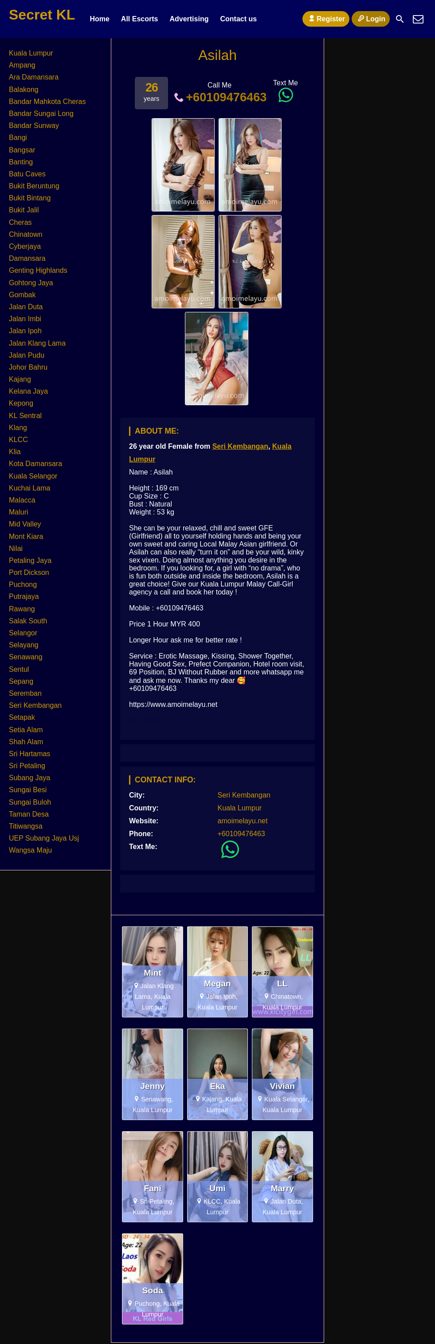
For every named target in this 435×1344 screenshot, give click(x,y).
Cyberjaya (25, 246)
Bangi (18, 137)
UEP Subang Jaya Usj (44, 838)
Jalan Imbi (25, 319)
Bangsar (22, 150)
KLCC (18, 439)
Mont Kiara (26, 536)
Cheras (20, 222)
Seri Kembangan (240, 446)
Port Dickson (29, 572)
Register (326, 19)
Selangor (23, 633)
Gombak (22, 295)
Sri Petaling (27, 766)
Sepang (21, 681)
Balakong (24, 89)
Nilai (16, 548)
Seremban (25, 693)
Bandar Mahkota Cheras (47, 101)
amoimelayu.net (243, 821)
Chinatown (26, 234)
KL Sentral (25, 415)
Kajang (20, 379)
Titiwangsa (26, 826)
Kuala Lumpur (240, 808)
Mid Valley (25, 524)
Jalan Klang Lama (37, 343)
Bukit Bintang (30, 198)
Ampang (22, 65)
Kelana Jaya (28, 391)
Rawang (22, 609)
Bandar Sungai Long (41, 113)
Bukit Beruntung (34, 186)
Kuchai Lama (29, 488)
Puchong (23, 584)
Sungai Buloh (30, 802)
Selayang (24, 645)
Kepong (21, 403)
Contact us (238, 19)
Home (99, 19)
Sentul (19, 669)
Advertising (188, 19)
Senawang (26, 657)
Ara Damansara (34, 77)
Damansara (27, 258)
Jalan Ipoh (25, 331)
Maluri (18, 512)
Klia (15, 451)
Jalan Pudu (26, 355)
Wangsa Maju (30, 850)
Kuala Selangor (33, 476)
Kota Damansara (35, 463)
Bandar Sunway (34, 125)
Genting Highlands (38, 270)
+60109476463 (219, 97)
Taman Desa (29, 814)
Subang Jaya (29, 778)
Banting (21, 162)
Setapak (22, 717)
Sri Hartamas (29, 754)
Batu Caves (27, 174)
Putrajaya (24, 596)
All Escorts (139, 19)
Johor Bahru (28, 367)
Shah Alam (26, 742)
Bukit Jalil (24, 210)
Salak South (28, 621)
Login (370, 19)
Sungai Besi (28, 790)
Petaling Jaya (30, 560)
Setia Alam (26, 730)
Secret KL (42, 15)
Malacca (22, 500)
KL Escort (145, 719)
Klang (18, 427)
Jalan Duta (26, 307)
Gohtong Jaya (31, 283)
